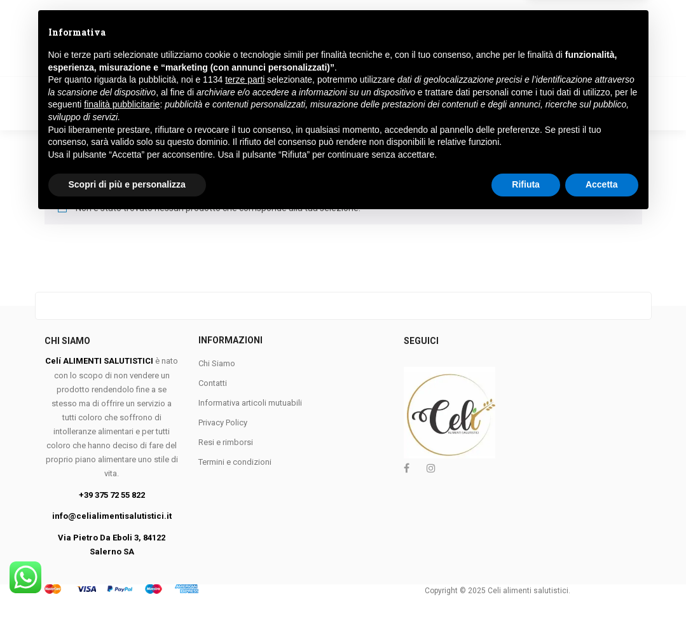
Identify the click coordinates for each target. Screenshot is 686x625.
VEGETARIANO (163, 116)
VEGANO (170, 89)
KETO (232, 116)
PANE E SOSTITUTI (504, 89)
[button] (597, 34)
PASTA (111, 89)
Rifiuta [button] (526, 590)
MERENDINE (595, 89)
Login (508, 41)
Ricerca (353, 33)
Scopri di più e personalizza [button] (127, 590)
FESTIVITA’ (293, 116)
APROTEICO (82, 116)
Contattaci (364, 116)
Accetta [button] (602, 590)
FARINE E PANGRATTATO (389, 89)
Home (57, 89)
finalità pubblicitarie (122, 510)
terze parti (244, 485)
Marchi (431, 116)
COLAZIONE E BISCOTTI (264, 89)
